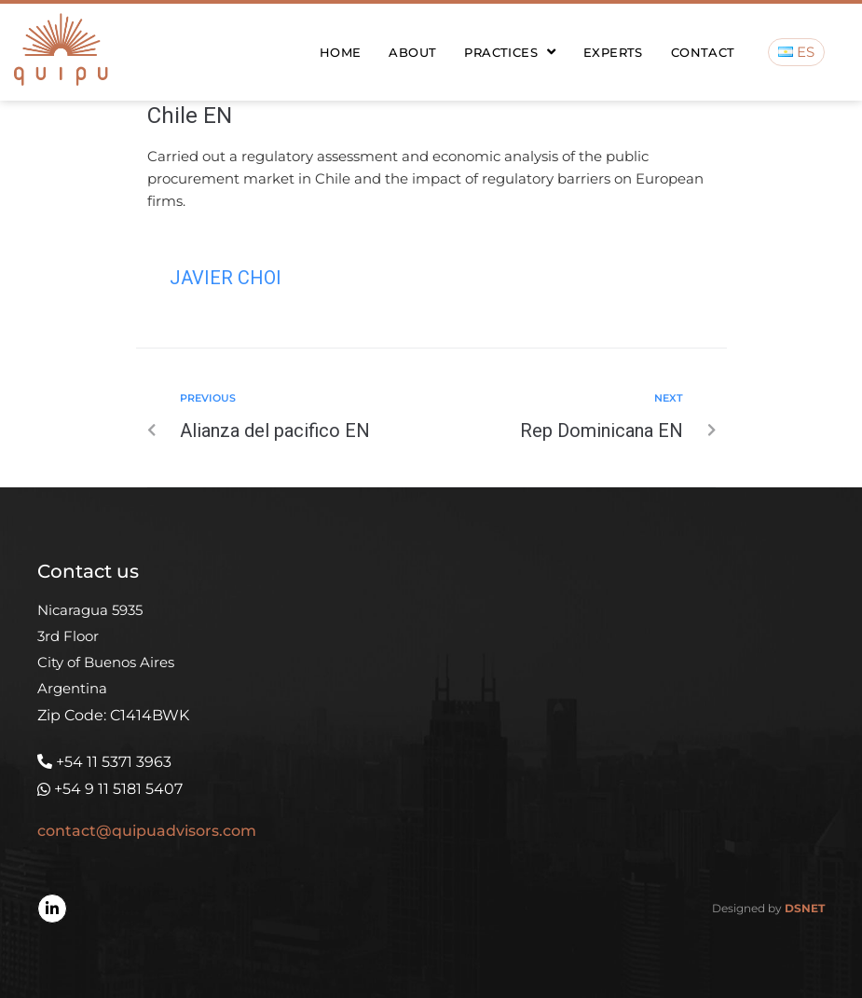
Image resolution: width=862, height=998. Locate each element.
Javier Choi (225, 278)
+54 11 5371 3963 (113, 762)
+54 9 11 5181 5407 (118, 789)
